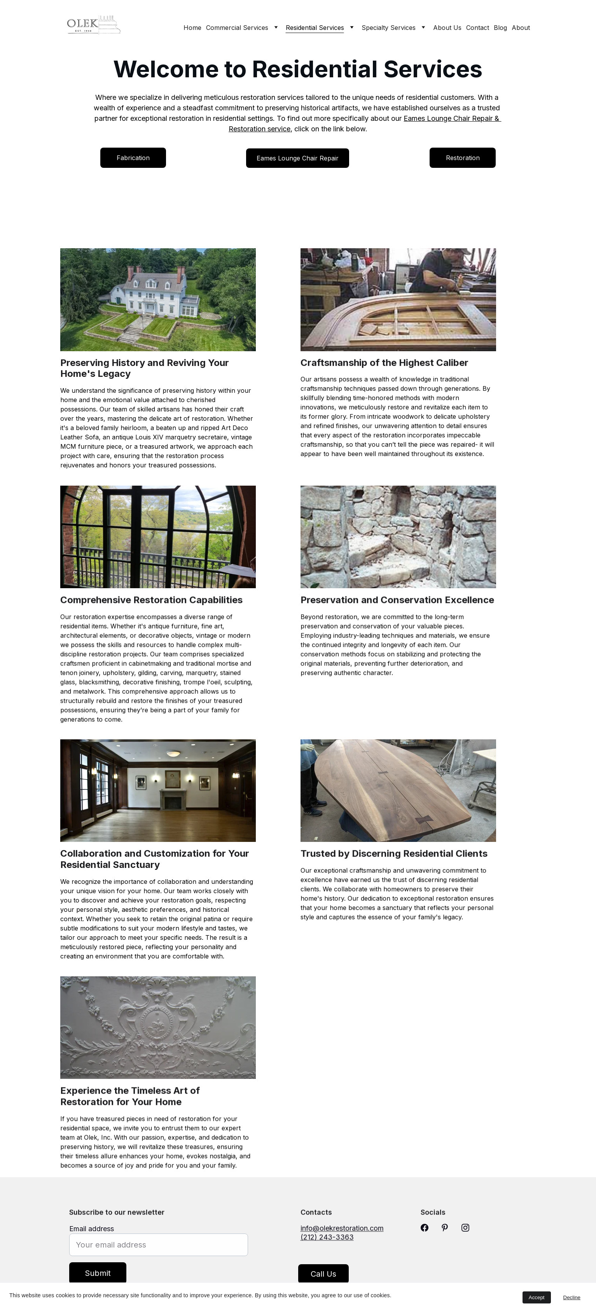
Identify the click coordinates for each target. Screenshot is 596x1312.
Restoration (463, 158)
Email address (91, 1238)
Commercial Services (237, 27)
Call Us (323, 1277)
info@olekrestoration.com (342, 1231)
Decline (571, 1297)
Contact (477, 27)
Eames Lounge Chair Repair (298, 158)
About (521, 27)
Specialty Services (389, 27)
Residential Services (315, 27)
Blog (500, 27)
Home (192, 27)
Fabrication (133, 158)
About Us (447, 27)
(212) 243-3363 (327, 1240)
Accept (537, 1297)
